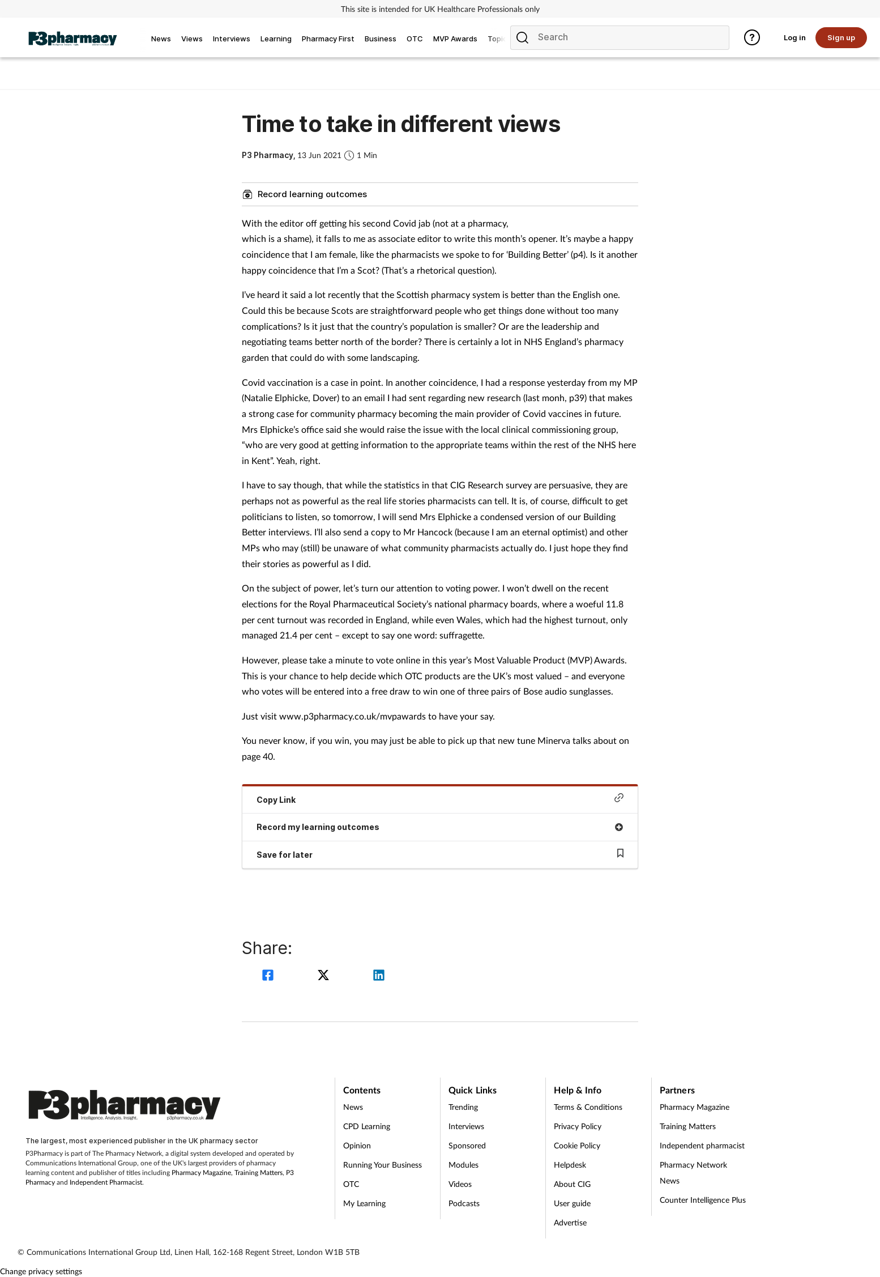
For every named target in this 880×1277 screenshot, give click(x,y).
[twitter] (325, 976)
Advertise (570, 1222)
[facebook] (269, 976)
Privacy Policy (577, 1126)
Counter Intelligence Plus (703, 1199)
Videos (460, 1184)
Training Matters (258, 1172)
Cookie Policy (577, 1145)
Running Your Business (382, 1164)
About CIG (572, 1184)
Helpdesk (570, 1164)
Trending (463, 1107)
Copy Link (440, 798)
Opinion (357, 1145)
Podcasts (464, 1203)
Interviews (466, 1126)
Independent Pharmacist (106, 1182)
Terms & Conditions (588, 1107)
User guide (572, 1203)
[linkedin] (379, 976)
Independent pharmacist (702, 1145)
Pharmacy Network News (693, 1172)
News (353, 1107)
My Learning (364, 1203)
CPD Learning (366, 1126)
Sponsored (467, 1145)
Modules (463, 1164)
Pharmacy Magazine (201, 1172)
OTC (351, 1184)
